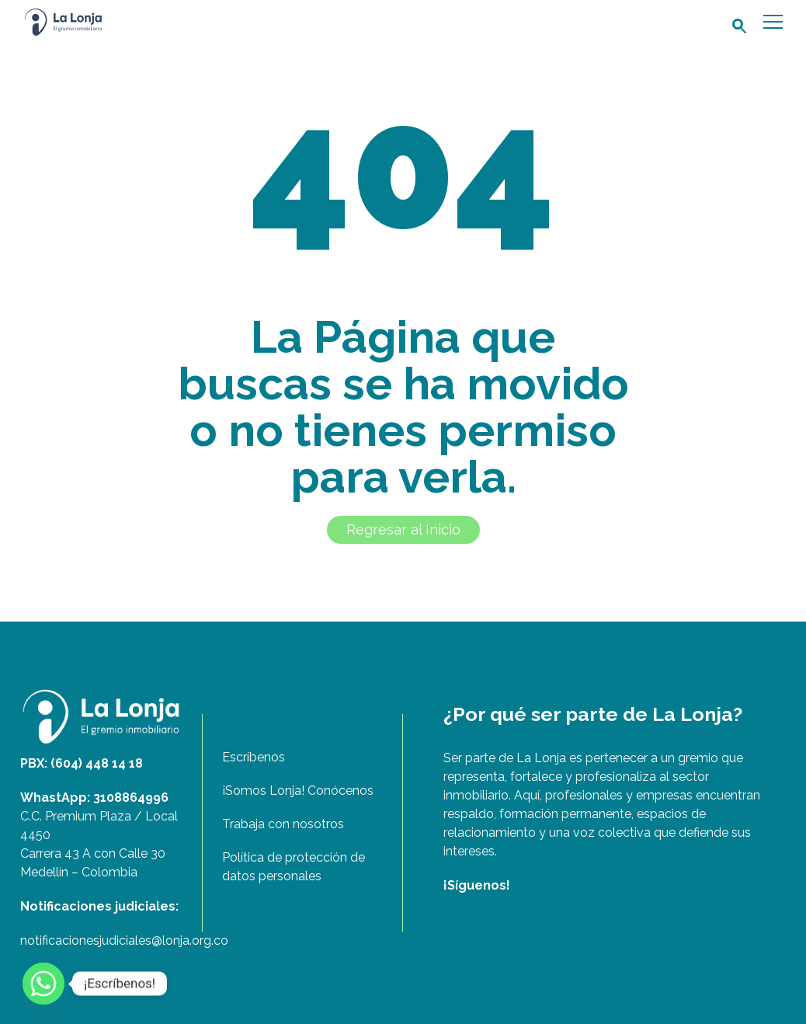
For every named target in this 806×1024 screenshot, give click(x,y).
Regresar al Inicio (403, 529)
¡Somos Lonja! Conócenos (297, 790)
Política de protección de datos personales (293, 866)
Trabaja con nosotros (283, 824)
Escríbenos (253, 757)
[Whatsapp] (43, 984)
